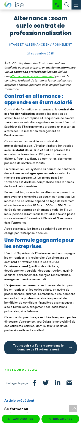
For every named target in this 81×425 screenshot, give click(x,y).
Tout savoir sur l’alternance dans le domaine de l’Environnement (38, 347)
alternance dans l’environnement (32, 76)
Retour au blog (22, 369)
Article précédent (19, 400)
